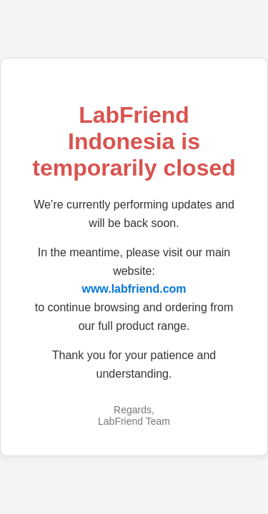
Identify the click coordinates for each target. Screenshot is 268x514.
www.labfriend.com (133, 289)
